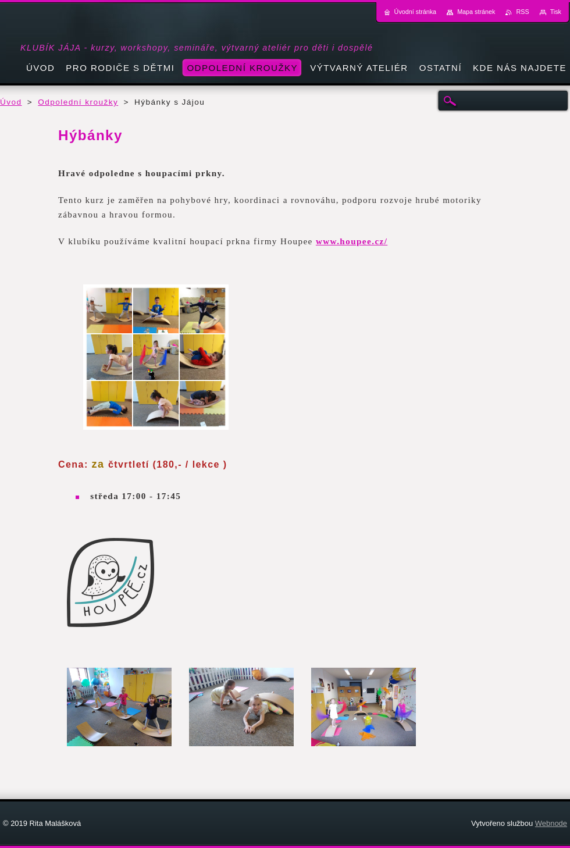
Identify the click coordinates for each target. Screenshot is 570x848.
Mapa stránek (476, 11)
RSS (522, 11)
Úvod (11, 102)
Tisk (555, 11)
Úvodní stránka (415, 11)
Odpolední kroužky (78, 102)
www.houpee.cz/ (351, 241)
